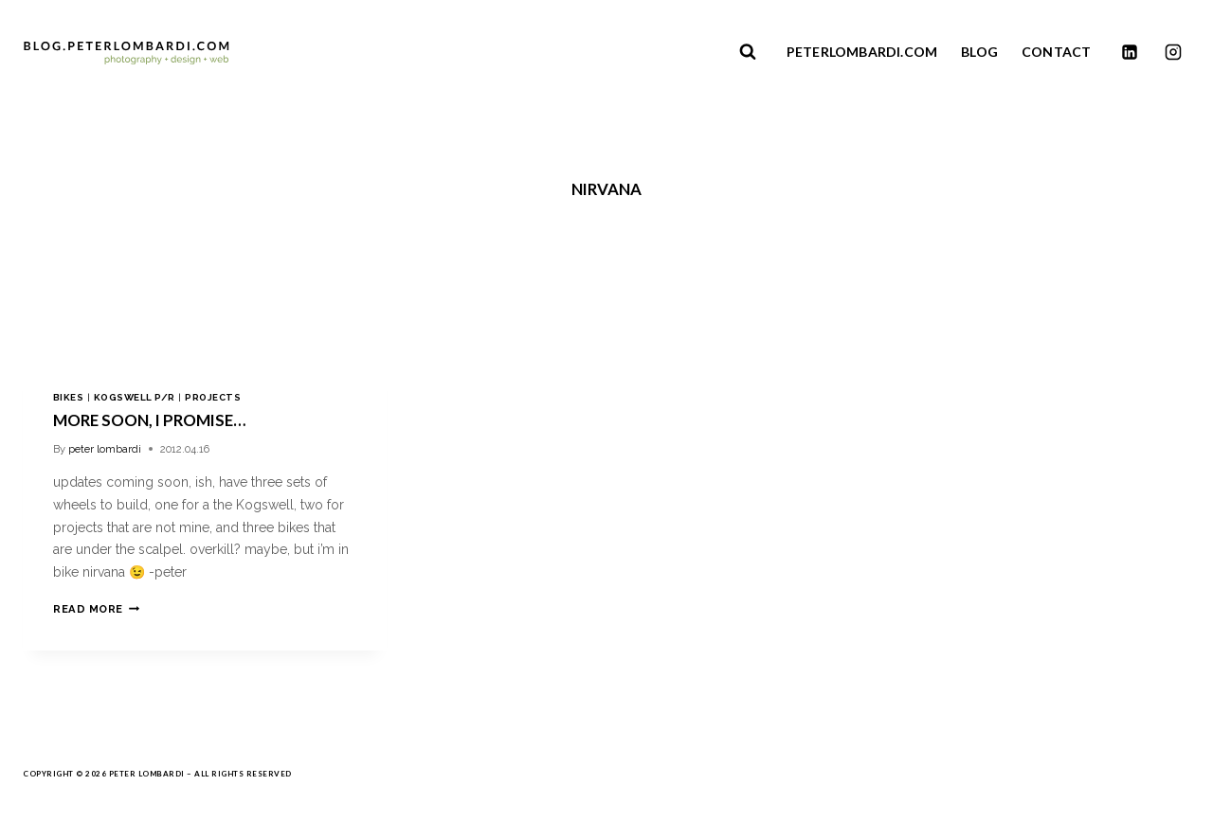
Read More (96, 609)
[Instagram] (1173, 52)
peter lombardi (104, 448)
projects (213, 397)
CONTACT (1056, 52)
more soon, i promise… (149, 420)
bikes (68, 397)
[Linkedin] (1130, 52)
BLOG (979, 52)
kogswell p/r (134, 397)
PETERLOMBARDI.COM (862, 52)
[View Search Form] (748, 52)
